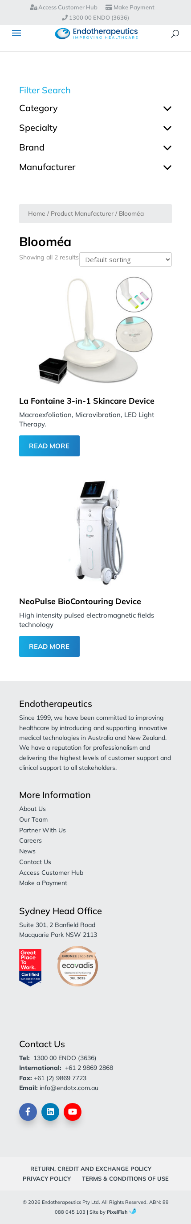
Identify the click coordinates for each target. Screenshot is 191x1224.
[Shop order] (125, 259)
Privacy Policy (47, 1178)
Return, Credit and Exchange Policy (90, 1168)
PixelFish (121, 1212)
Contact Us (35, 862)
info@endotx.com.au (69, 1088)
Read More (49, 446)
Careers (30, 840)
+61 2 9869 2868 (89, 1068)
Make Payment (130, 7)
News (27, 851)
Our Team (33, 819)
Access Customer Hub (64, 7)
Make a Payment (43, 883)
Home (36, 213)
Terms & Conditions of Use (125, 1178)
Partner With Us (42, 830)
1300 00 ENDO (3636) (95, 18)
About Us (32, 809)
